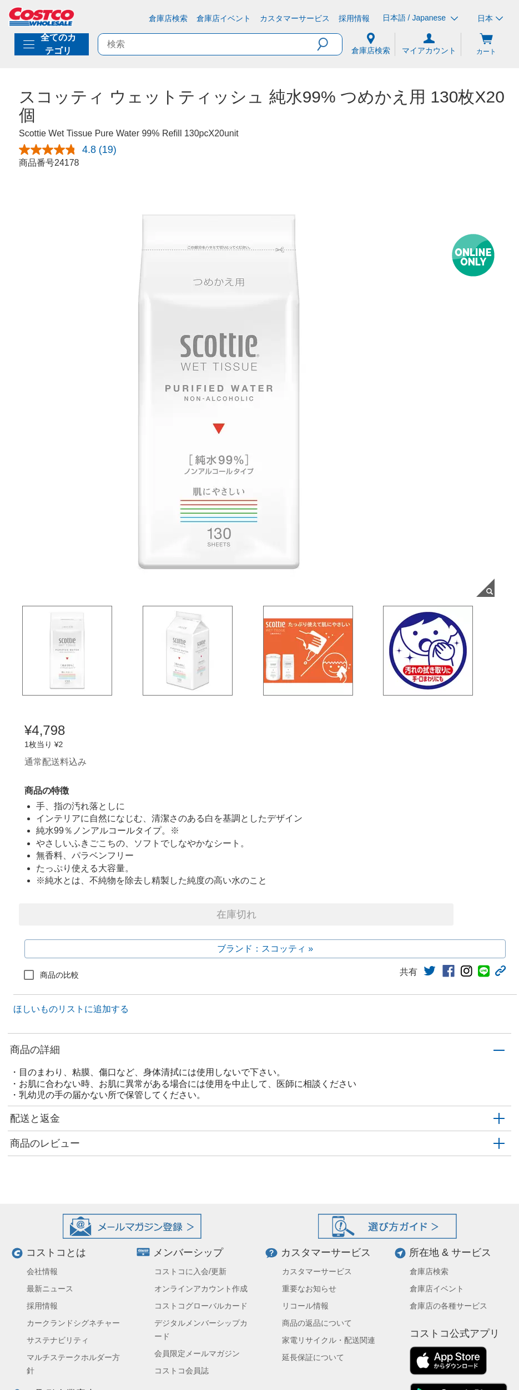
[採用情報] (354, 18)
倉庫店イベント (437, 1288)
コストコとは (56, 1252)
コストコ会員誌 (181, 1370)
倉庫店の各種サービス (448, 1305)
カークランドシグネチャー (73, 1323)
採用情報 (42, 1305)
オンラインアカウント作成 (201, 1288)
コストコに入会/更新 (190, 1271)
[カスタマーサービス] (295, 18)
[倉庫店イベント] (223, 18)
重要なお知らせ (309, 1288)
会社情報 (42, 1271)
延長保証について (313, 1357)
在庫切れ (236, 914)
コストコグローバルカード (201, 1305)
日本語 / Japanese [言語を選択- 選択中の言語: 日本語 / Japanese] (420, 18)
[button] (329, 44)
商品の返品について (317, 1323)
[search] (207, 44)
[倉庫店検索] (168, 18)
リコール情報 (305, 1305)
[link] (429, 971)
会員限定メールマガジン (197, 1353)
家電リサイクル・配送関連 (328, 1340)
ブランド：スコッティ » (265, 948)
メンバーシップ (188, 1252)
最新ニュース (50, 1288)
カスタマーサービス (326, 1252)
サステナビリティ (58, 1340)
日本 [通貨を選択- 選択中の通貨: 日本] (490, 18)
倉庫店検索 (429, 1271)
